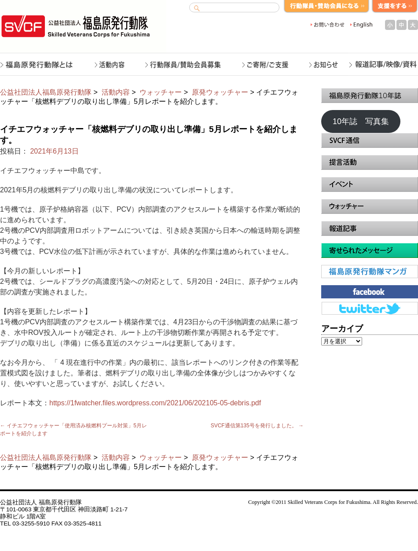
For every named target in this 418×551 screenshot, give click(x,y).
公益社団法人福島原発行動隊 (46, 92)
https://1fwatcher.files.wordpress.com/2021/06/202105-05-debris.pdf (155, 403)
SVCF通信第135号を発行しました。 (257, 425)
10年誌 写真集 (361, 121)
